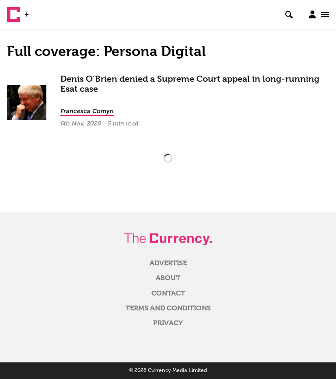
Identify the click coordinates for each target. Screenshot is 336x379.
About (168, 278)
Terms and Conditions (168, 308)
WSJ (38, 11)
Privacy (168, 323)
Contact (168, 293)
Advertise (168, 263)
